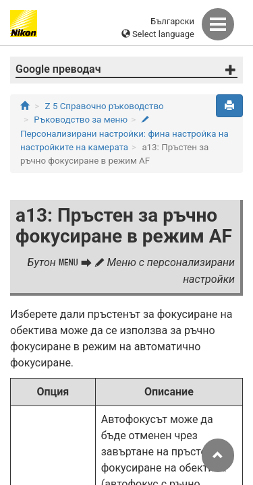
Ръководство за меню (81, 120)
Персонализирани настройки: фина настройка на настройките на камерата (124, 134)
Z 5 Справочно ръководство (104, 106)
